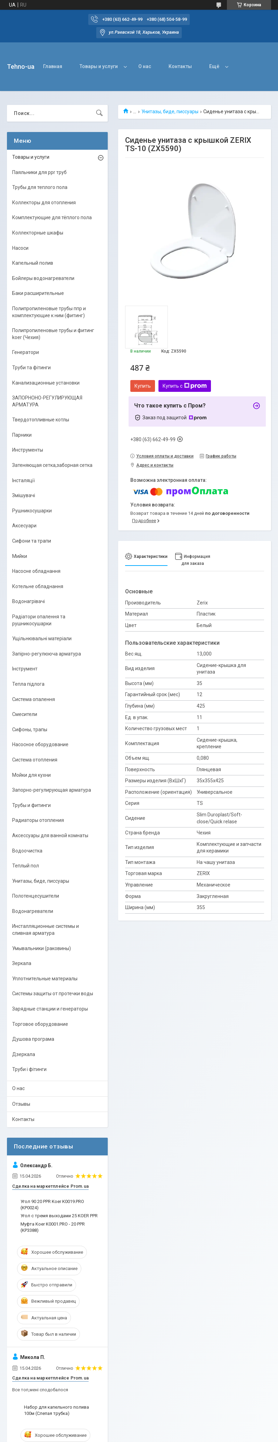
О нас (144, 66)
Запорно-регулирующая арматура (51, 790)
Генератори (25, 352)
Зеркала (21, 963)
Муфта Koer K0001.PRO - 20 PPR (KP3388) (53, 1227)
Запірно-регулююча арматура (46, 654)
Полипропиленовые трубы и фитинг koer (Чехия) (53, 334)
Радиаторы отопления (38, 820)
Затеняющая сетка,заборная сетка (52, 465)
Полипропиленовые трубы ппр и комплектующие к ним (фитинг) (49, 312)
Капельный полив (32, 263)
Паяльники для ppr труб (39, 172)
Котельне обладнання (37, 586)
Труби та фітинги (31, 367)
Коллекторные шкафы (37, 233)
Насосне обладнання (36, 571)
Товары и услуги (99, 66)
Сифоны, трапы (29, 729)
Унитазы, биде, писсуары (169, 111)
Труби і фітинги (29, 1069)
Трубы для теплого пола (39, 187)
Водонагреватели (32, 911)
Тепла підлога (28, 684)
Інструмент (25, 668)
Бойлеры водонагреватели (43, 278)
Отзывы (21, 1104)
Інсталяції (23, 480)
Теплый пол (25, 865)
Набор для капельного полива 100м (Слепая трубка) (56, 1410)
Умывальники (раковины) (41, 948)
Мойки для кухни (31, 775)
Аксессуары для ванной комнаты (50, 835)
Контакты (180, 66)
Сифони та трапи (31, 541)
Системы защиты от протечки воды (52, 993)
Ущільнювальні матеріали (42, 638)
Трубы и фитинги (31, 805)
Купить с (185, 386)
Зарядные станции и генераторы (50, 1009)
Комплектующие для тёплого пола (52, 217)
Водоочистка (27, 851)
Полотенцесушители (35, 896)
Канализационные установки (46, 383)
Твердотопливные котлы (40, 419)
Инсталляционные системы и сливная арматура (45, 929)
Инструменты (27, 450)
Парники (22, 435)
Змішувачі (23, 495)
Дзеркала (23, 1054)
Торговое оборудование (40, 1024)
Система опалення (33, 699)
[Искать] (99, 113)
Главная (52, 66)
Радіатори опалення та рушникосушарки (38, 620)
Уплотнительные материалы (44, 978)
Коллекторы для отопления (44, 202)
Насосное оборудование (40, 744)
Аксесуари (24, 525)
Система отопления (34, 760)
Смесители (24, 714)
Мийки (19, 556)
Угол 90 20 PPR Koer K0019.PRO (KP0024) (52, 1204)
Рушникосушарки (32, 510)
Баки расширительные (38, 293)
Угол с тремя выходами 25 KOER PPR (59, 1215)
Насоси (20, 248)
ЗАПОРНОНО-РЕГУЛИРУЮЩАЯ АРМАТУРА (47, 401)
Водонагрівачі (28, 601)
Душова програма (33, 1039)
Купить (142, 386)
